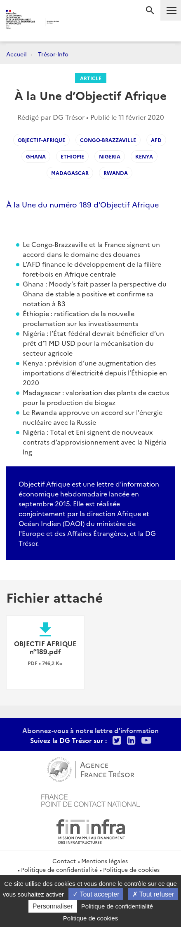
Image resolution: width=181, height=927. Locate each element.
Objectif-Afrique (41, 139)
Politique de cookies (131, 869)
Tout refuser (153, 894)
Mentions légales (104, 861)
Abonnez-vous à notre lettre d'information (90, 730)
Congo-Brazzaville (108, 139)
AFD (156, 139)
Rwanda (115, 172)
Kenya (144, 156)
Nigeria (109, 156)
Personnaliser (53, 906)
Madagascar (70, 172)
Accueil (16, 54)
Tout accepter (96, 894)
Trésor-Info (53, 54)
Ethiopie (72, 156)
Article (90, 78)
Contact (64, 861)
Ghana (36, 156)
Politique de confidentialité (59, 869)
